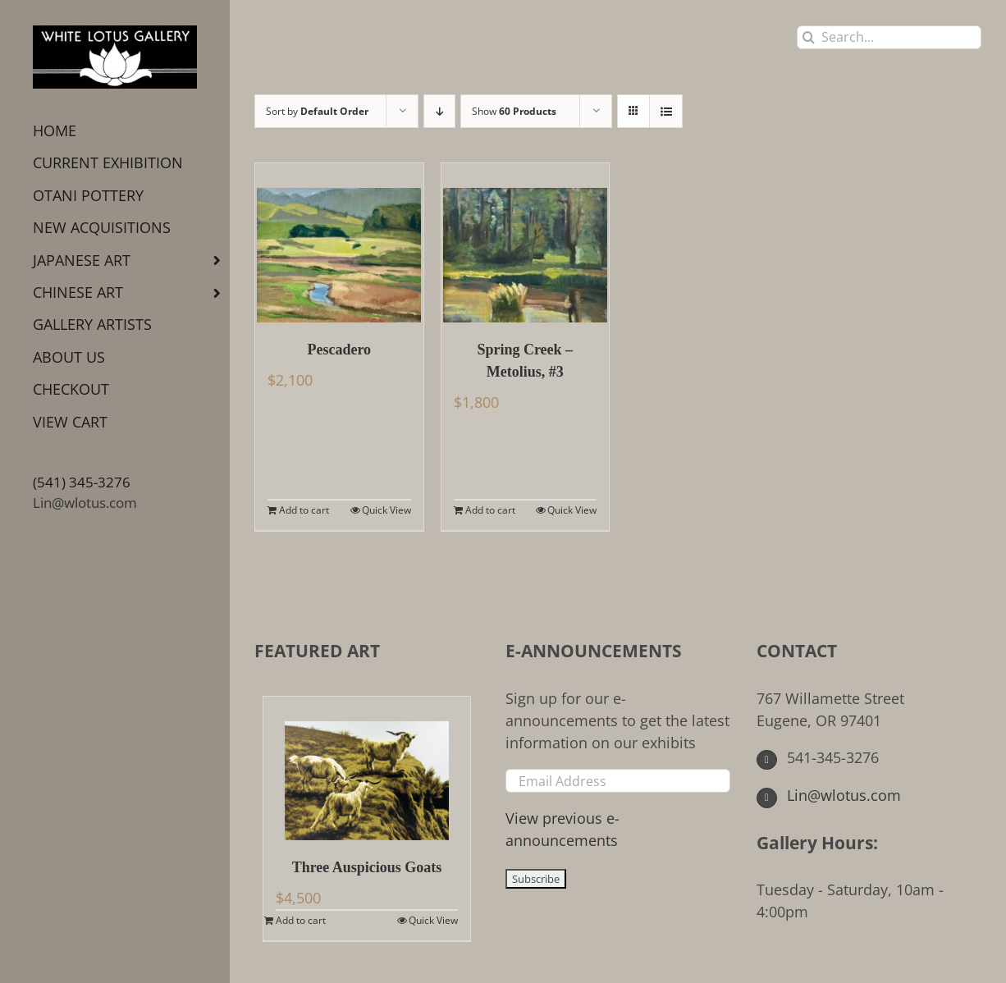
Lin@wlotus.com (85, 502)
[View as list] (666, 111)
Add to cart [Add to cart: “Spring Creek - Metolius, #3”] (490, 510)
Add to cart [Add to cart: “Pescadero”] (304, 510)
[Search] (809, 37)
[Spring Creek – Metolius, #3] (525, 242)
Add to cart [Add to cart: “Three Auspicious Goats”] (301, 920)
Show (514, 111)
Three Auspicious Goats (367, 867)
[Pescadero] (339, 242)
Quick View (386, 510)
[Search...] (889, 37)
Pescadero (339, 349)
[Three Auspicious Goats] (366, 768)
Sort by (317, 111)
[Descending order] (439, 111)
